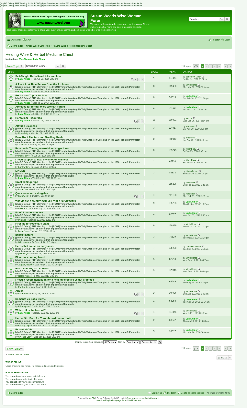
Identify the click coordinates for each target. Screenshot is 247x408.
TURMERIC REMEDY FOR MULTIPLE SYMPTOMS (45, 201)
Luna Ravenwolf (193, 246)
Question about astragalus (31, 193)
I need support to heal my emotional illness (41, 159)
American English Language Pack (111, 400)
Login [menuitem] (227, 40)
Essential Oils (23, 329)
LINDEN (20, 170)
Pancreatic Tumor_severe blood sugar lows (42, 148)
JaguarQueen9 (25, 264)
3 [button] (210, 66)
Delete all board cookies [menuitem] (192, 393)
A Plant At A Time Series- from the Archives (42, 84)
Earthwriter (23, 167)
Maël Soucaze (135, 400)
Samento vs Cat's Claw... (30, 298)
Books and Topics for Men (31, 95)
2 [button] (206, 66)
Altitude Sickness (26, 125)
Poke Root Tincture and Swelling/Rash (39, 137)
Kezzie (189, 118)
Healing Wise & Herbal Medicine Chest (39, 54)
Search (222, 19)
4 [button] (215, 66)
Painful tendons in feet (29, 212)
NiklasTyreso (192, 171)
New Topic (13, 66)
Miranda (22, 220)
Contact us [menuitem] (157, 393)
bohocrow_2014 (193, 77)
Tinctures (190, 126)
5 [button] (219, 66)
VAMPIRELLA (25, 208)
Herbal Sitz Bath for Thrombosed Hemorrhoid (43, 318)
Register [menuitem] (216, 40)
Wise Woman (25, 59)
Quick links (16, 40)
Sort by (129, 342)
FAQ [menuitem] (28, 40)
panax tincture (24, 234)
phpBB (92, 398)
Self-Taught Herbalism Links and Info (38, 76)
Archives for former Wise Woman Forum (40, 106)
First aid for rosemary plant (32, 223)
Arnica (19, 290)
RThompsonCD (25, 306)
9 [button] (225, 66)
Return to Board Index (18, 354)
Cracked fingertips (26, 182)
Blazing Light (24, 325)
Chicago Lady (24, 337)
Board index (17, 393)
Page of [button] (196, 66)
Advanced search (227, 19)
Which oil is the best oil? (30, 310)
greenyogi (23, 253)
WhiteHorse (191, 85)
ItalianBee (23, 189)
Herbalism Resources (28, 117)
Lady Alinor (39, 59)
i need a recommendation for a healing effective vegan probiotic (54, 279)
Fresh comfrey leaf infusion (32, 268)
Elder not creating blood (30, 257)
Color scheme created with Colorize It (142, 398)
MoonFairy (23, 133)
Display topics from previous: (96, 342)
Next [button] (230, 66)
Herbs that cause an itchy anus (34, 246)
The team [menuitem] (171, 393)
